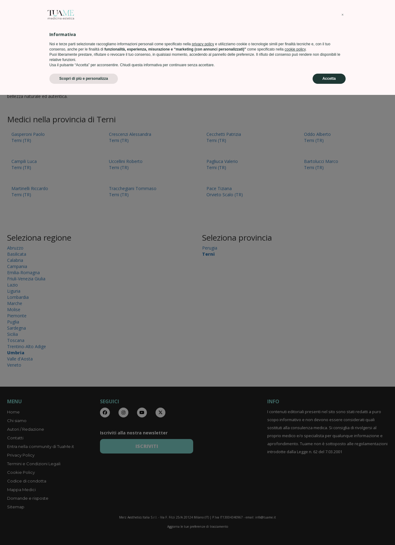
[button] (342, 465)
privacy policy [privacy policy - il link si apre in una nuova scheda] (203, 494)
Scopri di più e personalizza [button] (83, 529)
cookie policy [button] (295, 499)
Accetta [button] (329, 529)
